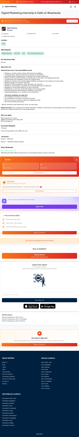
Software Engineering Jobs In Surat (12, 317)
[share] (75, 7)
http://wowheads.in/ (7, 150)
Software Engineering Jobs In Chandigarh (14, 319)
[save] (71, 7)
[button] (39, 2)
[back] (3, 7)
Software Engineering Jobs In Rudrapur (13, 321)
